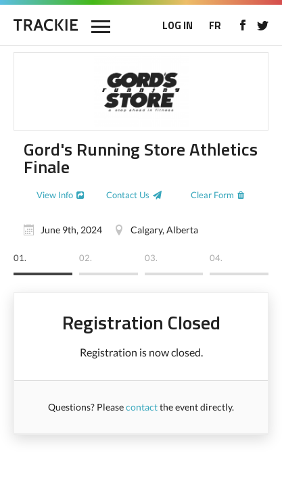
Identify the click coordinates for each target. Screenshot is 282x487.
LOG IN (177, 25)
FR (215, 25)
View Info (55, 194)
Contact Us (127, 194)
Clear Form (212, 194)
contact (142, 407)
